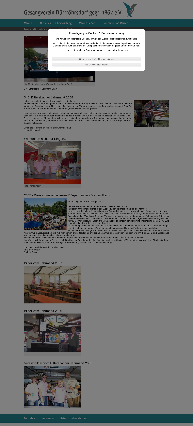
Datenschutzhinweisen (117, 50)
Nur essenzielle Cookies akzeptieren (96, 59)
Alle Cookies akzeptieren (96, 64)
